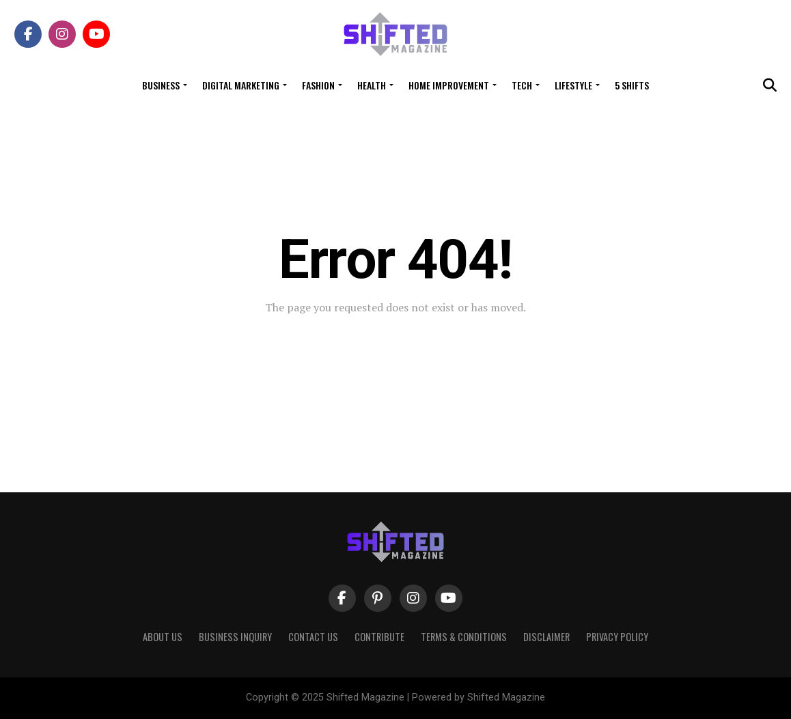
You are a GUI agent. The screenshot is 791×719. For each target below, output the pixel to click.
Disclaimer (546, 637)
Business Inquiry (235, 637)
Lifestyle (573, 85)
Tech (522, 85)
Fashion (318, 85)
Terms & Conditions (464, 637)
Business (161, 85)
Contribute (379, 637)
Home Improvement (448, 85)
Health (371, 85)
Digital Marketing (240, 85)
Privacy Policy (617, 637)
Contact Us (313, 637)
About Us (162, 637)
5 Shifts (632, 85)
